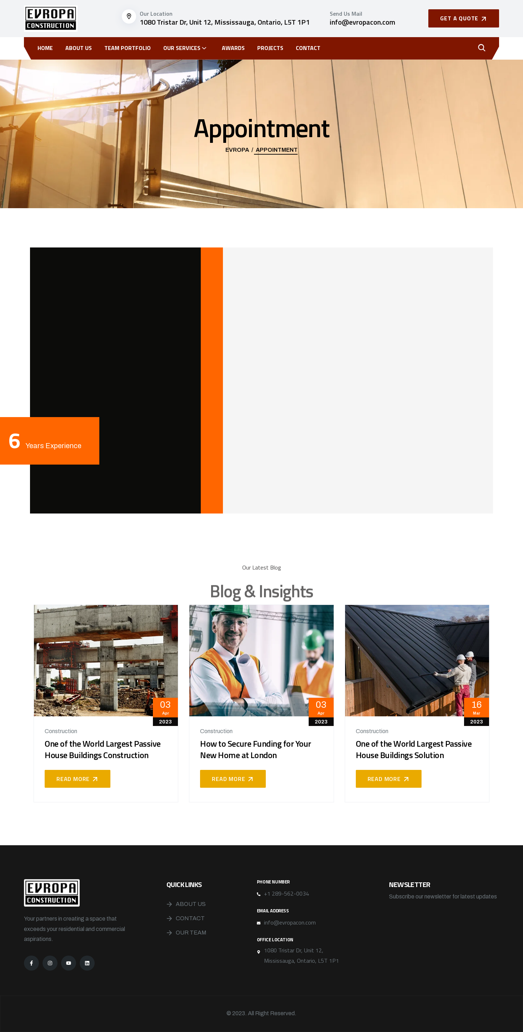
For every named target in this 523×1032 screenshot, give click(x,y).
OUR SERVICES (181, 48)
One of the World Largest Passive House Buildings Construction (103, 749)
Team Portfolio (127, 48)
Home (45, 48)
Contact (308, 48)
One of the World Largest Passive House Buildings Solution (414, 749)
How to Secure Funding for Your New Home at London (255, 749)
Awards (233, 48)
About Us (78, 48)
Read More (77, 779)
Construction (61, 731)
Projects (270, 48)
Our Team (191, 933)
